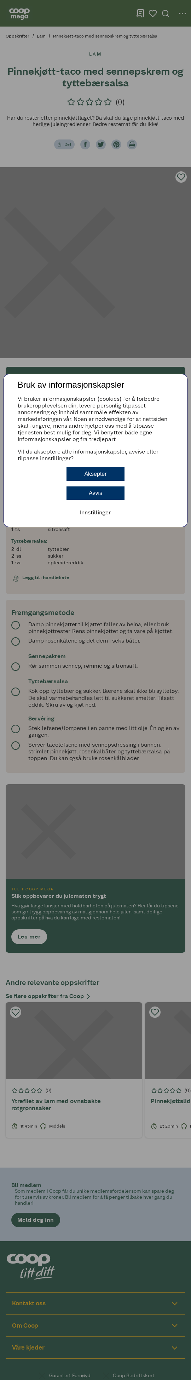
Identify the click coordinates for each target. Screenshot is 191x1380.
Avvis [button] (95, 493)
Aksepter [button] (95, 474)
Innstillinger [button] (95, 512)
